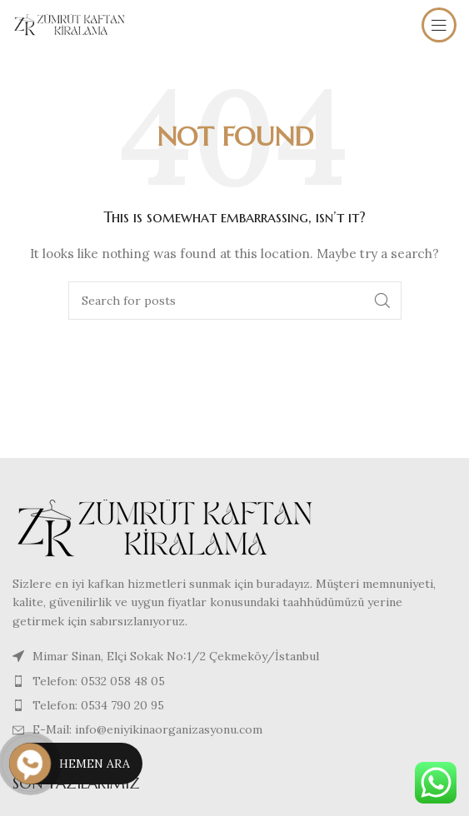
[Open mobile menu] (439, 25)
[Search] (235, 300)
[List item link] (234, 681)
